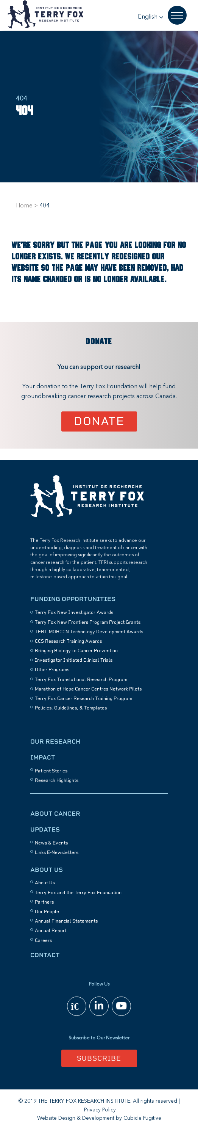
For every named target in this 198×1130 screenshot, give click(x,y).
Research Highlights (56, 780)
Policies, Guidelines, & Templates (71, 708)
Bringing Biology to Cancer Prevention (76, 650)
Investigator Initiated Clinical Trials (73, 660)
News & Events (51, 843)
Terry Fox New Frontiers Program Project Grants (87, 622)
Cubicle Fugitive (142, 1118)
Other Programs (52, 669)
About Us (46, 869)
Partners (44, 902)
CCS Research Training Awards (68, 641)
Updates (45, 829)
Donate (99, 421)
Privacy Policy (100, 1110)
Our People (47, 911)
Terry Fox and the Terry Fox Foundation (78, 892)
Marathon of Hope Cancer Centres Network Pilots (88, 689)
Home (24, 206)
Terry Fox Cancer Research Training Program (83, 698)
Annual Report (51, 930)
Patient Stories (51, 771)
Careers (43, 940)
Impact (42, 757)
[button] (151, 17)
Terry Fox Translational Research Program (81, 679)
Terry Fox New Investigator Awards (74, 612)
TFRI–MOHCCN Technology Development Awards (89, 631)
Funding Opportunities (72, 599)
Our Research (55, 741)
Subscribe (99, 1058)
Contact (45, 955)
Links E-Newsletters (56, 852)
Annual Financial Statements (66, 921)
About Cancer (55, 813)
